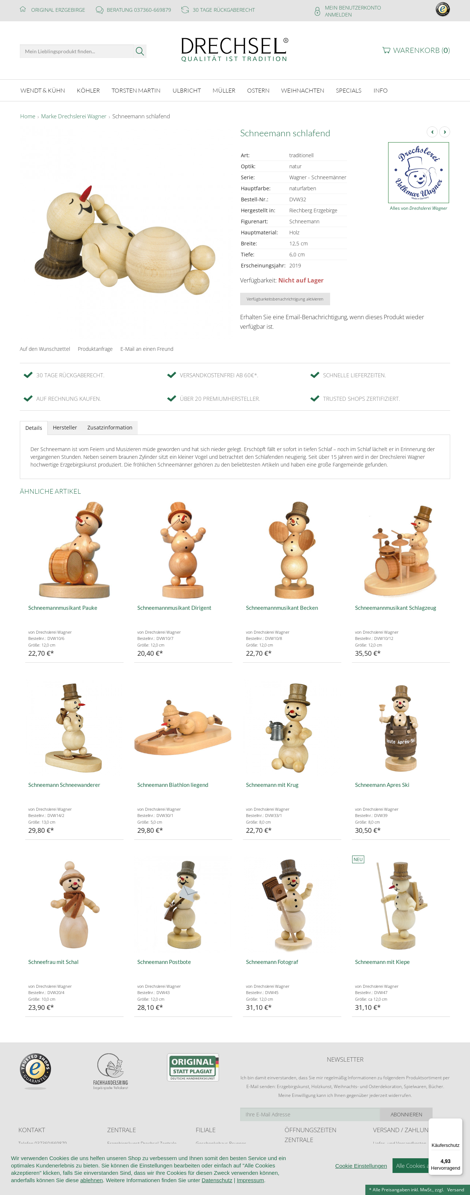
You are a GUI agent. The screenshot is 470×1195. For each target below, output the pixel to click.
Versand (455, 1190)
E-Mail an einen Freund (146, 347)
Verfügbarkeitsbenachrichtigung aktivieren (285, 297)
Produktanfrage (95, 347)
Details (33, 426)
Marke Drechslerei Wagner (73, 115)
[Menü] (458, 1122)
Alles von (418, 207)
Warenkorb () (421, 50)
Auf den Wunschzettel (45, 347)
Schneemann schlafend (141, 115)
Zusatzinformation (110, 426)
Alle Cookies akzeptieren (425, 1181)
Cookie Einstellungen (361, 1182)
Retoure (381, 1149)
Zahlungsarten (387, 1156)
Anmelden (338, 14)
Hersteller (65, 426)
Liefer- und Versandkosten (399, 1142)
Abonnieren (424, 1113)
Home (27, 115)
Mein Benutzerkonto (353, 7)
